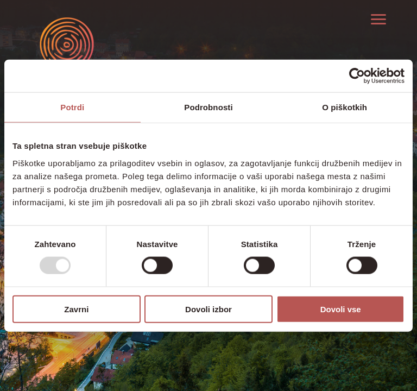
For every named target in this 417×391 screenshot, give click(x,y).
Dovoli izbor (208, 308)
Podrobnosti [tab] (208, 107)
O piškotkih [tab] (344, 107)
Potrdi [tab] (72, 107)
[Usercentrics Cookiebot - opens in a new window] (357, 76)
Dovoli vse (340, 308)
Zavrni (76, 308)
